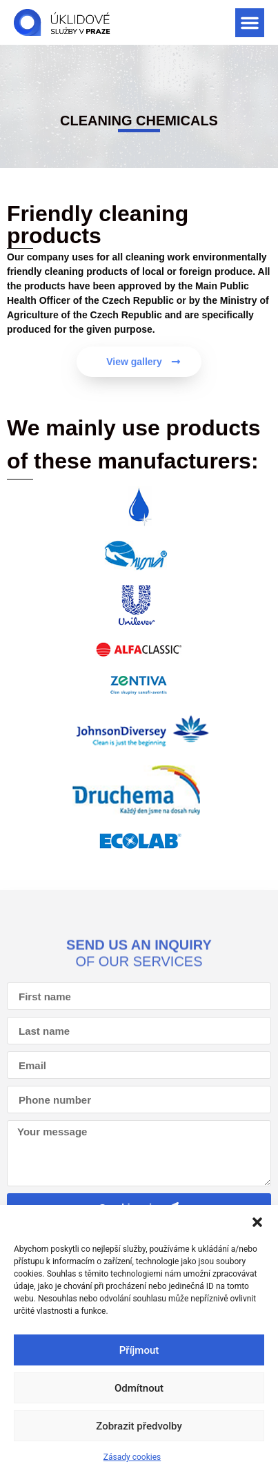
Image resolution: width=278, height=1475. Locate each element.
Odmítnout (139, 1388)
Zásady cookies (132, 1457)
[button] (257, 1222)
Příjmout (139, 1350)
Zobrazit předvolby (139, 1426)
